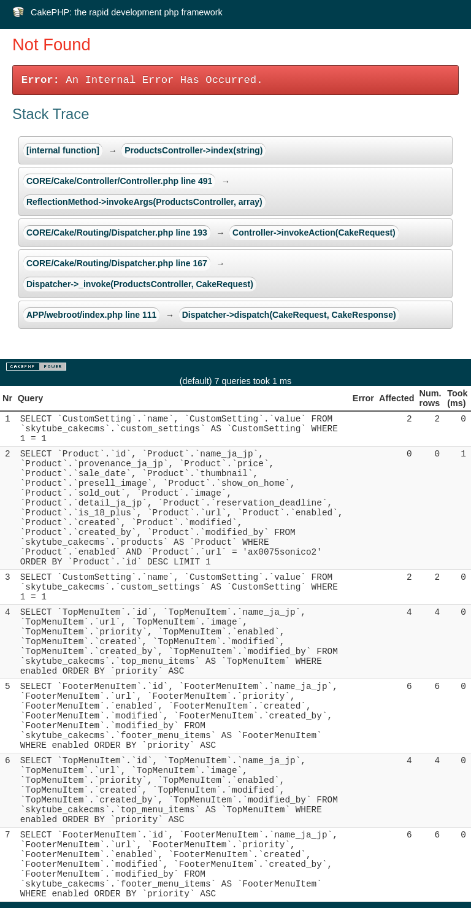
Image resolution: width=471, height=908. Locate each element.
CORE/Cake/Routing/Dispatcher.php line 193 (116, 232)
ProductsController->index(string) (193, 150)
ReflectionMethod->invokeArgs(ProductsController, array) (144, 202)
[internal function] (62, 150)
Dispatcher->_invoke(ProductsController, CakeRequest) (139, 284)
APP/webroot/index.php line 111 (91, 315)
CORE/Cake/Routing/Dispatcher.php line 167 (116, 263)
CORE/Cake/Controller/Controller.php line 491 (119, 181)
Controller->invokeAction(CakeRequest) (314, 232)
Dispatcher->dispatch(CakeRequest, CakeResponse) (289, 315)
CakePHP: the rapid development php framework (127, 12)
